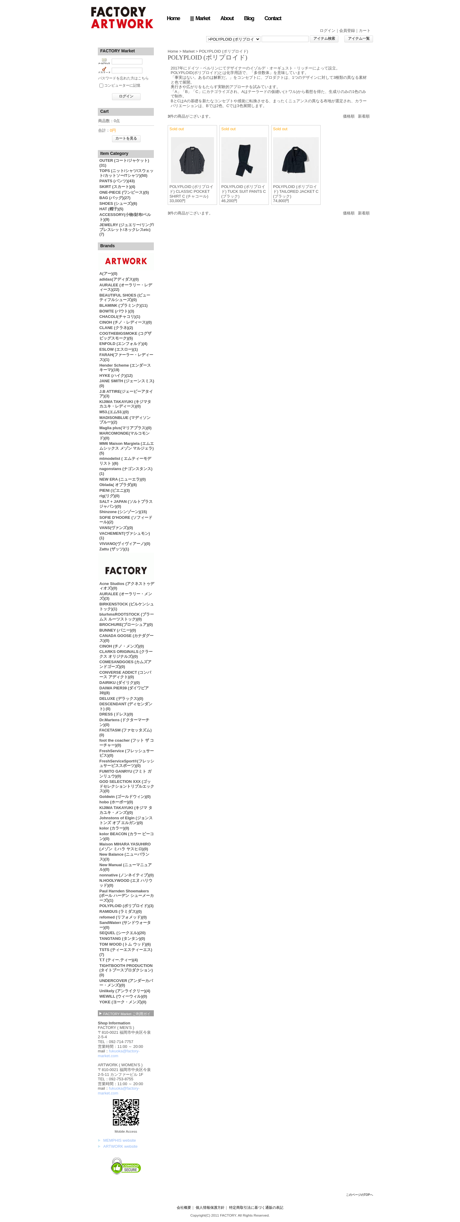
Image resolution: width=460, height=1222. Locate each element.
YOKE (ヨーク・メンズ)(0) (122, 1002)
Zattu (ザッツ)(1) (114, 549)
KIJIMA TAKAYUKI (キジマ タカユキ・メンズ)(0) (125, 810)
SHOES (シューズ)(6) (118, 203)
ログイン (327, 30)
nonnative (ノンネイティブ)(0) (126, 875)
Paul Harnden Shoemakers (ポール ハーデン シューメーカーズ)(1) (126, 896)
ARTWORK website (120, 1146)
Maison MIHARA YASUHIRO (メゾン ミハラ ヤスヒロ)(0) (125, 846)
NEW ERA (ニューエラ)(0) (122, 479)
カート (365, 30)
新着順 (364, 116)
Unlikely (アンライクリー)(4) (124, 991)
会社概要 (184, 1207)
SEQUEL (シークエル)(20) (122, 933)
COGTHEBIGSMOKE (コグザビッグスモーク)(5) (125, 335)
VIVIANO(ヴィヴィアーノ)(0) (124, 543)
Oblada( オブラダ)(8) (118, 484)
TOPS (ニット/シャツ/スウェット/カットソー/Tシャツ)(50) (126, 173)
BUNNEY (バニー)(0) (117, 630)
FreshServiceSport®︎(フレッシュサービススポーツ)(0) (126, 763)
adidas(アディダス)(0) (119, 279)
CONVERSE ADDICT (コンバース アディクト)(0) (125, 674)
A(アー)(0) (108, 273)
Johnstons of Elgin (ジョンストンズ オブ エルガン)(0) (126, 820)
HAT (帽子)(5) (111, 209)
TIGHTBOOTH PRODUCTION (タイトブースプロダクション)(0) (126, 970)
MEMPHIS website (119, 1140)
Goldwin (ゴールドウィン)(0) (125, 796)
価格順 (349, 116)
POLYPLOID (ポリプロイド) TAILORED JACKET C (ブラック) (296, 191)
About (226, 18)
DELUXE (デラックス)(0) (121, 698)
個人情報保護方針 (210, 1207)
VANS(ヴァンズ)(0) (116, 527)
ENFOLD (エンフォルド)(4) (123, 343)
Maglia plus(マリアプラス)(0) (125, 428)
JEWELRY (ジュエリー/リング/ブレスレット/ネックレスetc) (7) (126, 229)
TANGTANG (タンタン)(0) (122, 938)
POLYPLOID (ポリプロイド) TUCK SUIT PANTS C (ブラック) (243, 191)
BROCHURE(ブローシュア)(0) (126, 624)
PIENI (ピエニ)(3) (114, 490)
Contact (273, 18)
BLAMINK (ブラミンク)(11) (123, 305)
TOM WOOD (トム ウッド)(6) (125, 944)
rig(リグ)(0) (109, 496)
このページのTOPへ (359, 1194)
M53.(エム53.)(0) (114, 412)
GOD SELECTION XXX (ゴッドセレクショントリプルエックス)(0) (126, 786)
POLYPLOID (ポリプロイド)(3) (126, 905)
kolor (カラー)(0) (114, 828)
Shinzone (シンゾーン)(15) (123, 511)
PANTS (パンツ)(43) (117, 181)
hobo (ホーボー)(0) (116, 802)
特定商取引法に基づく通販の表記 (256, 1207)
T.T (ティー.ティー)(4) (118, 960)
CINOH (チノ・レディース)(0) (125, 322)
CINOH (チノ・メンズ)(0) (121, 646)
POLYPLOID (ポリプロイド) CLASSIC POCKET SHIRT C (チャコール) (191, 191)
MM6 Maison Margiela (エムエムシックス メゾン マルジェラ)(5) (126, 448)
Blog (249, 18)
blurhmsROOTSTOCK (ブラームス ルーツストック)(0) (126, 616)
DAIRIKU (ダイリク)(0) (119, 682)
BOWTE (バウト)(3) (116, 311)
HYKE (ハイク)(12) (116, 375)
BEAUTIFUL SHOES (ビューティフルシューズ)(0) (125, 297)
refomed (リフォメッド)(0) (123, 917)
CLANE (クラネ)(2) (116, 327)
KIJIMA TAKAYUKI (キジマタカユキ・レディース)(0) (125, 404)
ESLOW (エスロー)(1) (118, 349)
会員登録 (347, 30)
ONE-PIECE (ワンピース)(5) (124, 192)
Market (202, 18)
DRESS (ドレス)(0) (116, 714)
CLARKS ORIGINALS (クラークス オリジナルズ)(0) (126, 654)
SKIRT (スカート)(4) (117, 186)
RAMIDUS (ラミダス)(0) (120, 911)
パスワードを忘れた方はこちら (123, 78)
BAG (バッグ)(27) (114, 197)
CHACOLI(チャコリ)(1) (119, 316)
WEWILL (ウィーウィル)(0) (123, 996)
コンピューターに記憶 (122, 85)
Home (173, 18)
